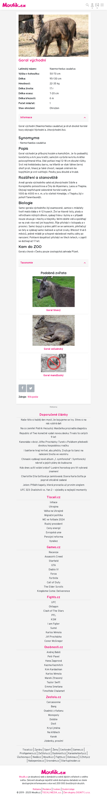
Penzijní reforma (53, 537)
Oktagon (53, 606)
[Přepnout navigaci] (92, 5)
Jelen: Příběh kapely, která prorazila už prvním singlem (53, 485)
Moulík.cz (48, 757)
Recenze (53, 552)
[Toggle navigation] (102, 5)
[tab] (53, 117)
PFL (53, 615)
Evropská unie (53, 532)
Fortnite (53, 578)
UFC (53, 602)
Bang (53, 706)
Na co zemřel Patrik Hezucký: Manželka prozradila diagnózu (53, 428)
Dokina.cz (72, 757)
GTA (53, 565)
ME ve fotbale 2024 (53, 519)
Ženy (55, 749)
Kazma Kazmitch (53, 665)
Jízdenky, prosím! (53, 741)
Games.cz (53, 547)
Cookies (56, 789)
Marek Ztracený (53, 678)
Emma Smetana (53, 686)
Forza (53, 574)
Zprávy (38, 749)
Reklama (37, 789)
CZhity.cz (85, 757)
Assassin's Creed (54, 556)
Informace (53, 117)
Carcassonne (54, 702)
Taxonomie (53, 263)
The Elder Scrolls (53, 586)
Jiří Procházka (53, 636)
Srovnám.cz (52, 760)
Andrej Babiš (54, 652)
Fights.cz (53, 597)
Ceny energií (53, 528)
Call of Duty (53, 582)
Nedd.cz (37, 757)
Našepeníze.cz (36, 760)
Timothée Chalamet (53, 691)
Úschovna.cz (24, 757)
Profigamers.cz (28, 753)
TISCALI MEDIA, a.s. (52, 792)
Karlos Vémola (53, 632)
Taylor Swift (53, 682)
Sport (47, 749)
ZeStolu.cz (44, 753)
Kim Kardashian (53, 669)
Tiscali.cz (53, 497)
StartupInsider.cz (70, 760)
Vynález (53, 541)
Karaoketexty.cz (77, 753)
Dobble (53, 719)
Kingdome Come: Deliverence (53, 591)
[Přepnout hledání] (87, 5)
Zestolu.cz (53, 697)
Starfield (53, 561)
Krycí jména (53, 728)
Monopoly (53, 715)
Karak (53, 736)
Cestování (65, 749)
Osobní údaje (68, 789)
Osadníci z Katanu (53, 711)
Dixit (53, 723)
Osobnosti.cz (53, 647)
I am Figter (54, 624)
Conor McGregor (53, 641)
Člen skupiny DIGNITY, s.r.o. (76, 792)
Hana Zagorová (53, 661)
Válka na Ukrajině (53, 511)
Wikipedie (33, 397)
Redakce (47, 789)
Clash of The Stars (53, 611)
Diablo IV (54, 569)
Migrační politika (53, 515)
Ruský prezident (53, 524)
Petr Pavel (53, 656)
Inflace (53, 502)
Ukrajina (53, 506)
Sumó (53, 628)
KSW (53, 619)
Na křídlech (53, 732)
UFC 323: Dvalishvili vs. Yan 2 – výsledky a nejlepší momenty (53, 490)
